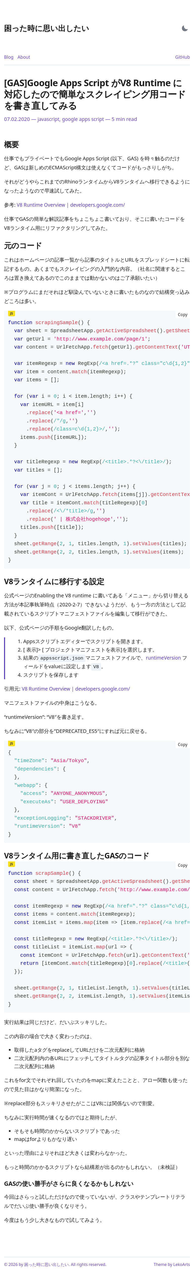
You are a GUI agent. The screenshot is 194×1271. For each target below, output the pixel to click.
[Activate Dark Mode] (185, 28)
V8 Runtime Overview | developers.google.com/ (73, 204)
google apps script (85, 119)
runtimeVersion (164, 657)
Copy (184, 314)
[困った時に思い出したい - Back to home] (46, 28)
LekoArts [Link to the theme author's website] (181, 1263)
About (24, 57)
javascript (49, 119)
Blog (9, 57)
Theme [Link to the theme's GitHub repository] (160, 1263)
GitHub (182, 57)
